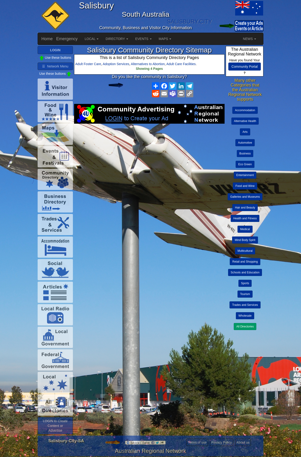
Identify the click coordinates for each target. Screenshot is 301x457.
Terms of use (197, 442)
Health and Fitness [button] (245, 218)
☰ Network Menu (55, 66)
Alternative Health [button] (245, 121)
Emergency (67, 38)
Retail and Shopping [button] (245, 261)
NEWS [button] (249, 39)
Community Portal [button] (244, 66)
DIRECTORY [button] (117, 39)
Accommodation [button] (245, 110)
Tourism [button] (245, 294)
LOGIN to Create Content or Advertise (55, 425)
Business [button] (245, 153)
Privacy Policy (221, 442)
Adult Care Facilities (181, 64)
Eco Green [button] (245, 164)
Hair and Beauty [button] (245, 207)
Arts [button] (244, 132)
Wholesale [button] (245, 315)
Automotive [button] (245, 142)
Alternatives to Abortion (148, 64)
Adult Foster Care (88, 64)
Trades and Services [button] (245, 305)
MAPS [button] (165, 39)
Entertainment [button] (245, 175)
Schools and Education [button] (245, 272)
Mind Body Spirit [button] (245, 240)
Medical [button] (245, 229)
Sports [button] (245, 283)
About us (243, 442)
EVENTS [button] (143, 39)
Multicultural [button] (245, 250)
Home (47, 38)
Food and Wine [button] (244, 186)
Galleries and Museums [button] (245, 196)
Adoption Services (116, 64)
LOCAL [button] (92, 39)
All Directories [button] (245, 326)
